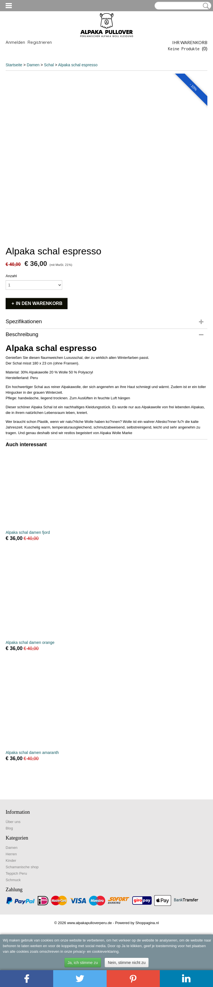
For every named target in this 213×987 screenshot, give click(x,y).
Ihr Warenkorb (189, 42)
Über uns (13, 822)
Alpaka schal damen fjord (28, 532)
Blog (9, 828)
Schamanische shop (22, 867)
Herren (11, 854)
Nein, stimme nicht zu (126, 962)
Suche (205, 6)
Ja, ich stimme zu (83, 962)
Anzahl (11, 276)
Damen (34, 65)
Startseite (14, 65)
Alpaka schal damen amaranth (32, 752)
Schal (49, 65)
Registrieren (40, 42)
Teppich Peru (16, 873)
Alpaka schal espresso (77, 65)
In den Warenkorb (39, 303)
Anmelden (15, 42)
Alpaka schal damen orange (30, 642)
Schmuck (13, 880)
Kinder (11, 860)
